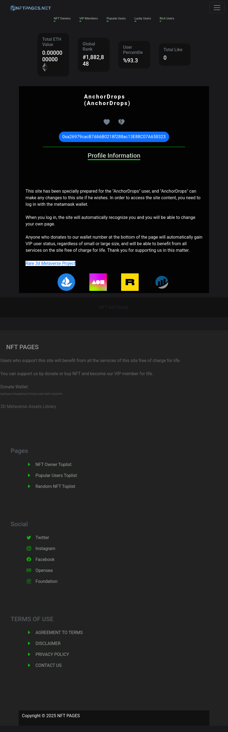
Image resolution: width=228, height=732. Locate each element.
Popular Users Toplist (62, 475)
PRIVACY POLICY (58, 654)
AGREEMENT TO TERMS (65, 632)
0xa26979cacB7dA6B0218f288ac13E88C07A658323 (114, 136)
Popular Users (116, 18)
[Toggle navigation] (217, 7)
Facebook (51, 559)
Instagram (51, 548)
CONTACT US (55, 665)
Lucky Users (143, 18)
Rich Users (167, 18)
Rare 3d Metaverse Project (50, 263)
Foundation (53, 581)
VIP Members (88, 18)
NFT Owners (62, 18)
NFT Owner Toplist (60, 464)
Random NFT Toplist (61, 486)
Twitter (48, 537)
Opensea (50, 570)
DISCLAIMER (54, 643)
